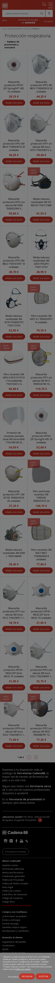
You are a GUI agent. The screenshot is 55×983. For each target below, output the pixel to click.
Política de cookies (23, 969)
